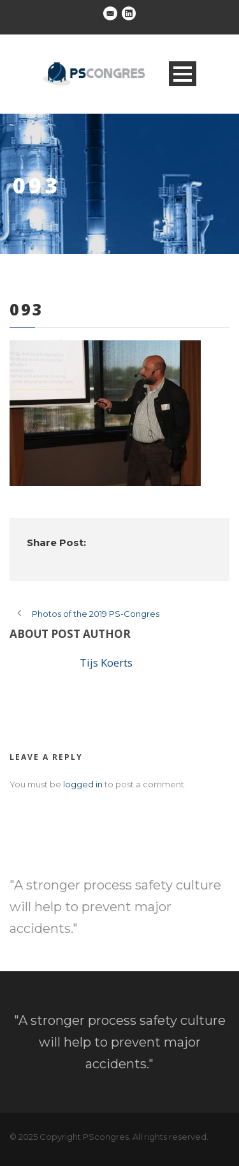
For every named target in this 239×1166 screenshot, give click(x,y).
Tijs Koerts (106, 662)
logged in (83, 784)
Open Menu (182, 73)
